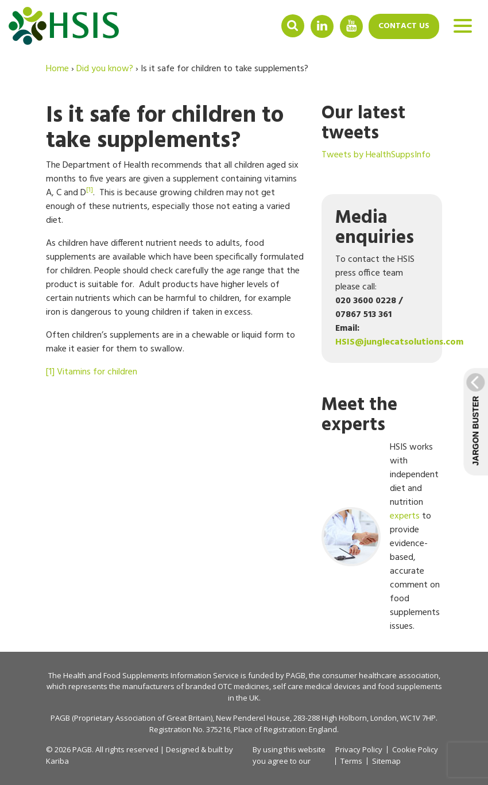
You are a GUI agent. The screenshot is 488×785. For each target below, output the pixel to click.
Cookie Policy (415, 749)
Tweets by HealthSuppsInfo (376, 155)
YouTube (351, 26)
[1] (50, 372)
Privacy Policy (358, 749)
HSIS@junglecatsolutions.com (399, 342)
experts (405, 516)
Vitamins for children (97, 372)
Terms (351, 761)
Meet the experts (359, 415)
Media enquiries (374, 228)
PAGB (295, 675)
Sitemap (386, 761)
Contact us (403, 26)
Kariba (57, 761)
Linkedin (322, 26)
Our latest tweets (363, 123)
